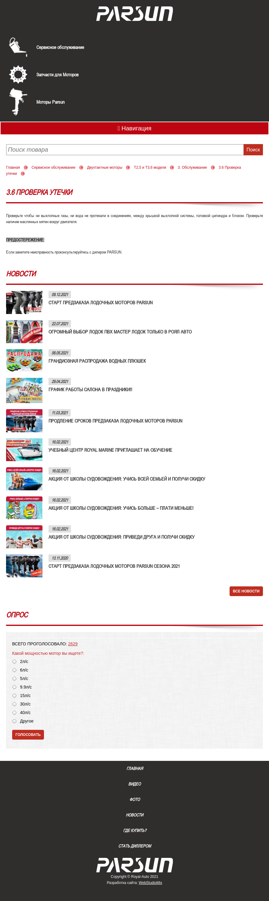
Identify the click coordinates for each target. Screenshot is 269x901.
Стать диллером (134, 846)
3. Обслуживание (192, 167)
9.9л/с (26, 687)
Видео (134, 784)
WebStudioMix (150, 883)
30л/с (25, 704)
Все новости (246, 591)
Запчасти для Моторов (57, 74)
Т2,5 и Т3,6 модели (150, 167)
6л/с (24, 670)
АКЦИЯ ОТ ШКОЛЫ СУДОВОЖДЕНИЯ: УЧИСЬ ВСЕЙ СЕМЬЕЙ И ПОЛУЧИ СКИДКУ (127, 479)
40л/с (25, 712)
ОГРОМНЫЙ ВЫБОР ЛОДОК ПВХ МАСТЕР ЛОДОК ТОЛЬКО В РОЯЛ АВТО (120, 331)
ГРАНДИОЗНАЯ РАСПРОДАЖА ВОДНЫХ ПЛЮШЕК (97, 361)
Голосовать (28, 735)
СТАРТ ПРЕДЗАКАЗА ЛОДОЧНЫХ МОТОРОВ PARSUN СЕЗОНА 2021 (114, 566)
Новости (134, 815)
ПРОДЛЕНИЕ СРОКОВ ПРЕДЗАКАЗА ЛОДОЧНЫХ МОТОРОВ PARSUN (115, 420)
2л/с (24, 661)
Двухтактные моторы (104, 167)
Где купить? (134, 830)
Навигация (135, 128)
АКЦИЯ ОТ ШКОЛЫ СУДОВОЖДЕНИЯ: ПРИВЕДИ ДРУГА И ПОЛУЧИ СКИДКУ (121, 537)
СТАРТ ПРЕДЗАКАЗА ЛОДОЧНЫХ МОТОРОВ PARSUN (101, 302)
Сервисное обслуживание (60, 47)
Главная (13, 167)
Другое (26, 721)
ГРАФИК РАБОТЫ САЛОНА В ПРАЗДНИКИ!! (90, 389)
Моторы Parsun (50, 102)
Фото (134, 799)
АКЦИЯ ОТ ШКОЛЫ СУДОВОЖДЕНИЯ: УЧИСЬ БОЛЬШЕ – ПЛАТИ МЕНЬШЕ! (121, 508)
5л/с (24, 678)
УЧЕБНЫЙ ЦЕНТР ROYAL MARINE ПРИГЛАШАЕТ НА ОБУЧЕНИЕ (110, 450)
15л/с (25, 695)
